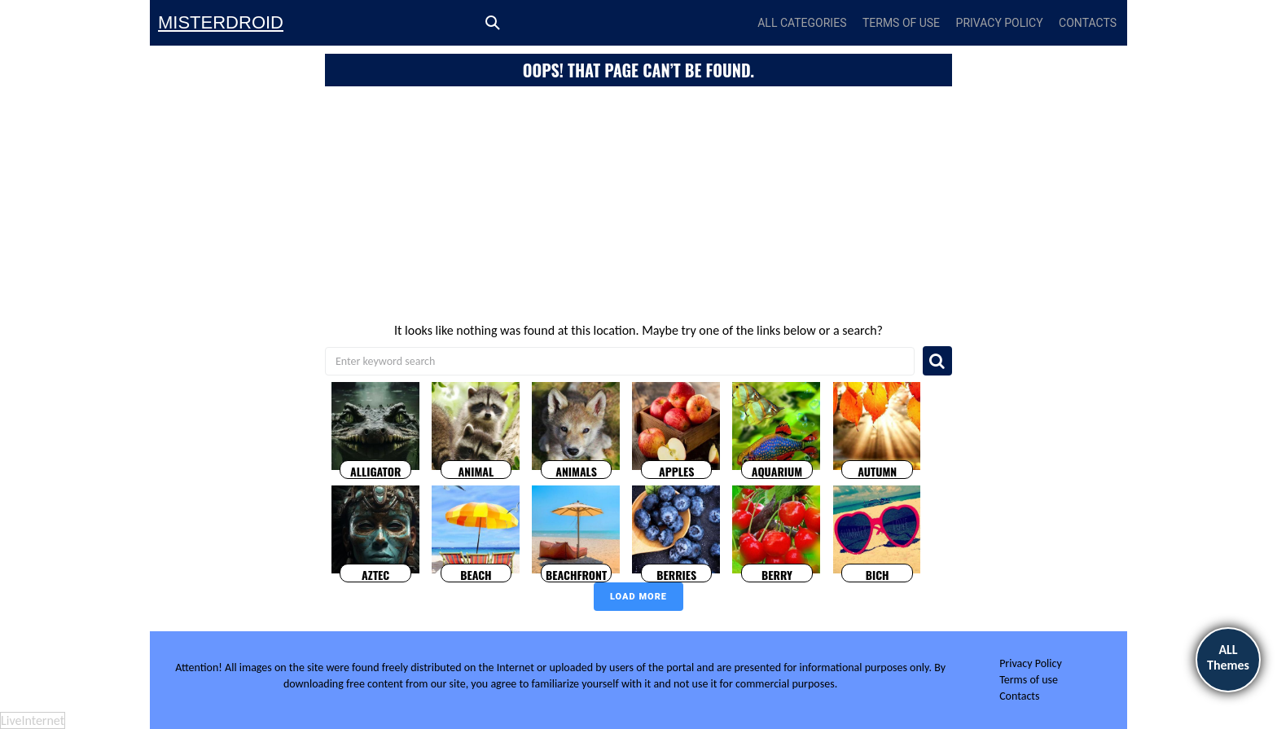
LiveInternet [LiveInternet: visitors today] (32, 720)
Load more (638, 596)
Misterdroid (220, 22)
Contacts (1088, 22)
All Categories (801, 22)
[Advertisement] (638, 208)
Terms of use (901, 22)
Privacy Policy (999, 22)
